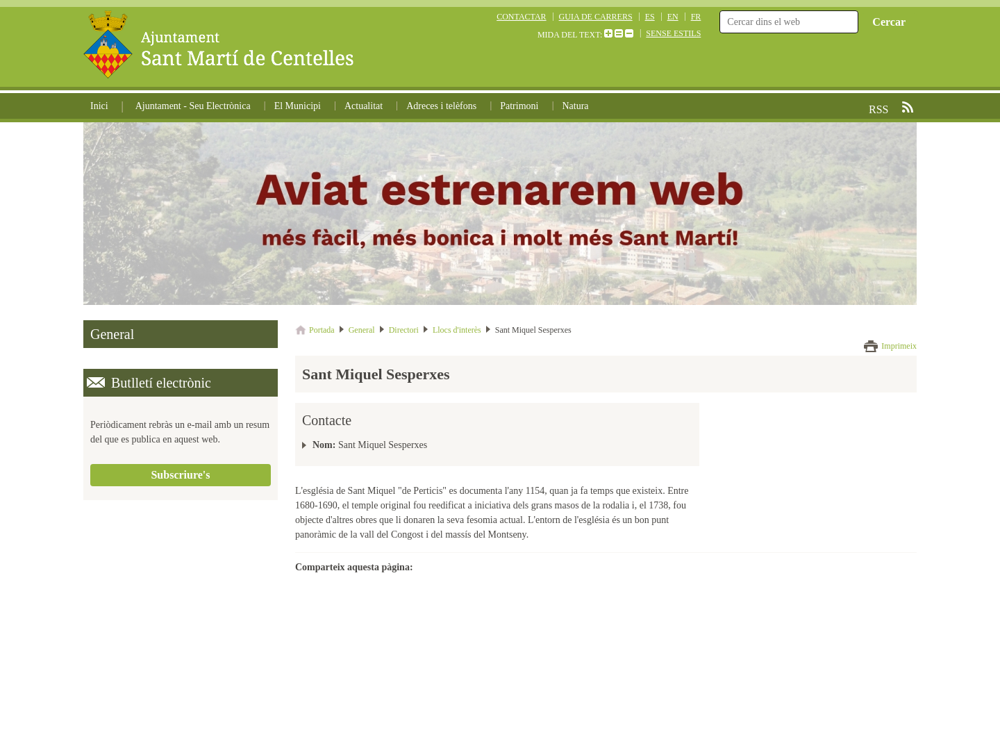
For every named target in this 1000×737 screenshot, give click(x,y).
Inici (99, 106)
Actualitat (363, 106)
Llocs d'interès (457, 330)
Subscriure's (180, 475)
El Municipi (297, 106)
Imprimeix (899, 346)
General (362, 330)
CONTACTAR (521, 17)
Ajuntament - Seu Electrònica (193, 106)
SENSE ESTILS (673, 33)
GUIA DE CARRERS (596, 17)
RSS (907, 107)
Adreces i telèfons (441, 106)
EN (672, 17)
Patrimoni (519, 106)
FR (696, 17)
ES (650, 17)
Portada (322, 330)
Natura (575, 106)
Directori (404, 330)
